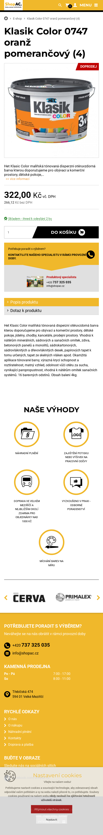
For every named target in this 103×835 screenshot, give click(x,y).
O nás (12, 719)
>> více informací (18, 179)
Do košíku (63, 232)
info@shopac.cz (55, 286)
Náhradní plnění (19, 732)
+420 (31, 645)
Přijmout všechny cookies (51, 809)
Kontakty (14, 738)
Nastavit (51, 819)
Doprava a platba (20, 744)
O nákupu (15, 725)
